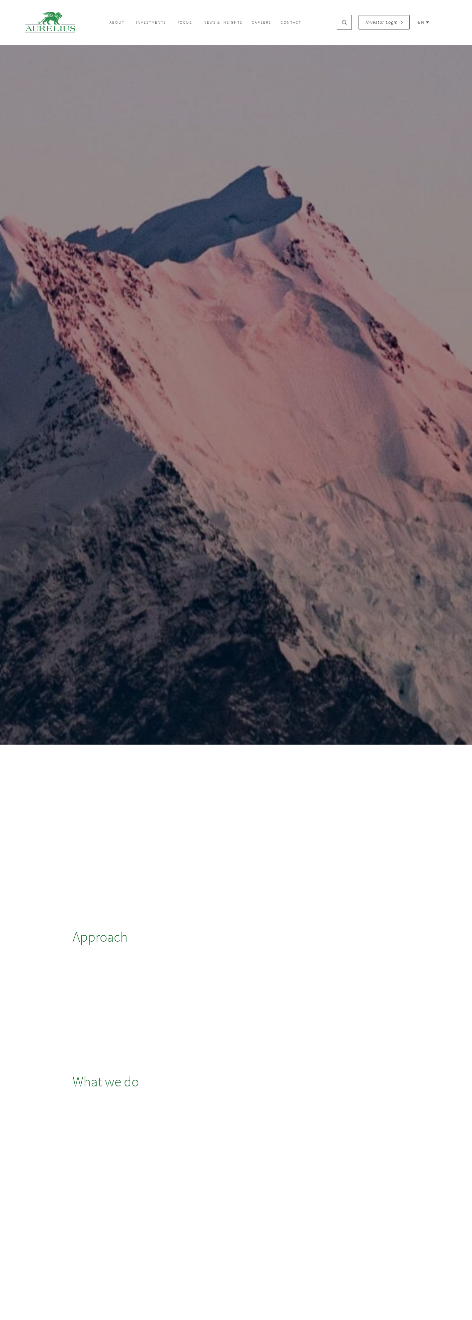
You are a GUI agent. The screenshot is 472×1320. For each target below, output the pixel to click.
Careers (261, 22)
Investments (151, 22)
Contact (291, 22)
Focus (184, 22)
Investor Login (384, 22)
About (117, 22)
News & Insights (223, 22)
